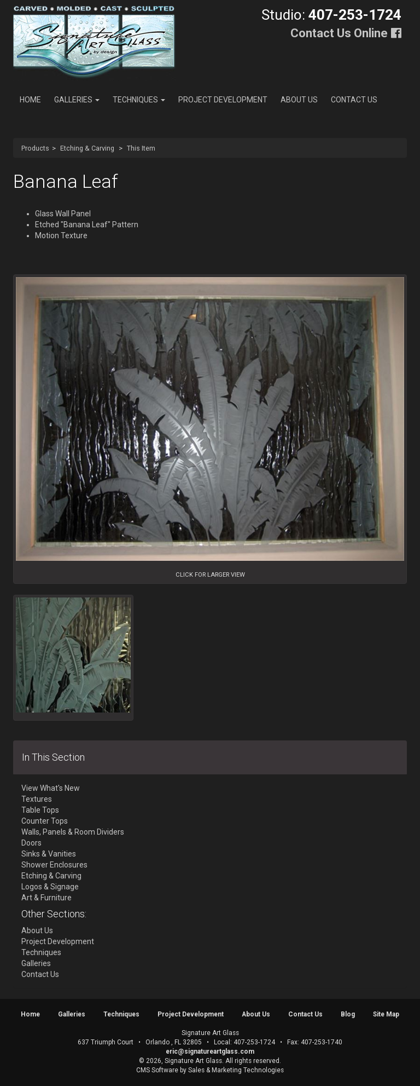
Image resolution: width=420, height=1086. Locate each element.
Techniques (139, 99)
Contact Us (354, 99)
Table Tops (40, 810)
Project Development (222, 99)
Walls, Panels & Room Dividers (72, 832)
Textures (36, 799)
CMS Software (157, 1070)
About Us (299, 99)
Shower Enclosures (54, 864)
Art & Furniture (46, 897)
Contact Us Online (339, 33)
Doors (31, 842)
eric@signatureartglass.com (210, 1051)
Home (30, 99)
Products (35, 148)
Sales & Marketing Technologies (236, 1070)
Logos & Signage (50, 886)
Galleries (77, 99)
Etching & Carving (87, 148)
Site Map (386, 1014)
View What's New (50, 788)
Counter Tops (44, 821)
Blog (348, 1014)
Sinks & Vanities (48, 853)
